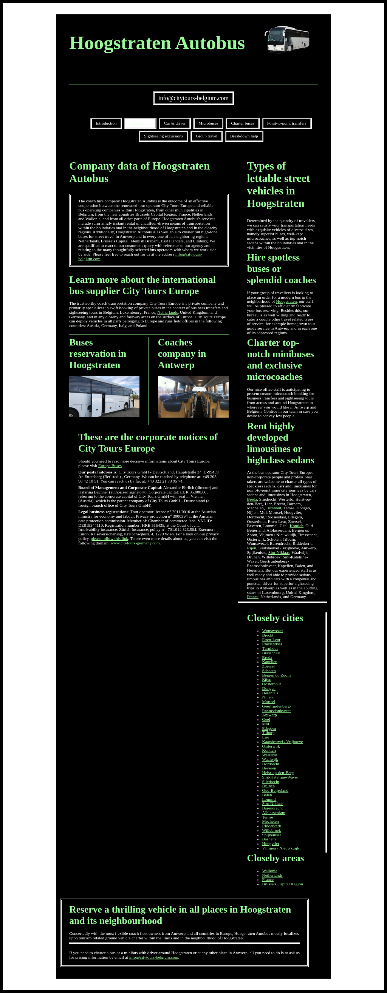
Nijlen (267, 697)
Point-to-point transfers (287, 123)
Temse (267, 817)
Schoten (269, 670)
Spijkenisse (272, 835)
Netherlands (167, 312)
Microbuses (208, 123)
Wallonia (269, 870)
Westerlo (269, 754)
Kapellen (269, 661)
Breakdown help (244, 136)
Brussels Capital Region (282, 884)
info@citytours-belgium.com (193, 98)
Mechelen (270, 821)
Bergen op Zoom (276, 675)
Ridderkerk (271, 825)
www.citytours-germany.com (135, 543)
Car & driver (175, 123)
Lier (265, 737)
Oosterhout (271, 684)
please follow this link (109, 538)
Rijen (251, 548)
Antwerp (269, 714)
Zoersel (268, 666)
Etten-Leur (271, 639)
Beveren (269, 768)
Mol (265, 724)
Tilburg (268, 732)
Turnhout (273, 508)
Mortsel (269, 701)
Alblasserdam (274, 812)
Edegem (269, 728)
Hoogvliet (270, 843)
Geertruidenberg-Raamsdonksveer (276, 708)
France (253, 596)
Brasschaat (271, 653)
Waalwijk (270, 759)
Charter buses (242, 123)
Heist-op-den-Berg (278, 772)
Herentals (270, 693)
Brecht (268, 635)
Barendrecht (272, 808)
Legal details (140, 123)
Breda (252, 499)
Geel (266, 719)
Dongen (269, 688)
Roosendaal (272, 643)
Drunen (268, 785)
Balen (267, 795)
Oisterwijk (271, 746)
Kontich (296, 525)
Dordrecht (270, 764)
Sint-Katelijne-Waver (280, 777)
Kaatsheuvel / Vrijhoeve (282, 741)
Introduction (106, 123)
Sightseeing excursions (163, 136)
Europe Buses (110, 465)
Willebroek (271, 830)
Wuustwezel (272, 630)
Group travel (206, 136)
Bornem (269, 839)
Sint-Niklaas (278, 552)
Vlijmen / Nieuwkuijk (280, 848)
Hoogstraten (286, 301)
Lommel (269, 799)
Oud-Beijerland (275, 790)
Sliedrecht (270, 781)
